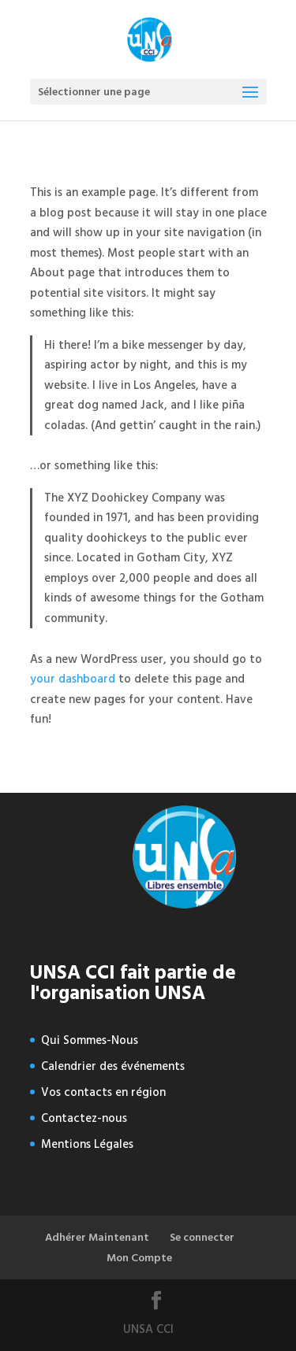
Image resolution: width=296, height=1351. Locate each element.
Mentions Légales (87, 1144)
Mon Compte (139, 1258)
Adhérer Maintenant (97, 1237)
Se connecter (202, 1237)
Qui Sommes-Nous (89, 1040)
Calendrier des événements (113, 1066)
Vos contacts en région (103, 1092)
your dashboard (72, 679)
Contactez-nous (84, 1118)
